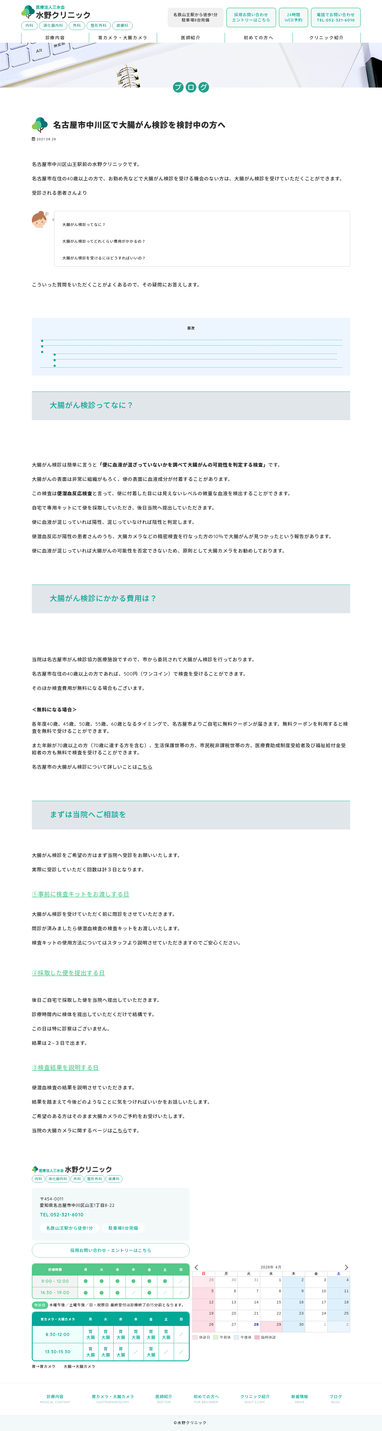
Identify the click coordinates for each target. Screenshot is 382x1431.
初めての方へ (259, 37)
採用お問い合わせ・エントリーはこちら (110, 1250)
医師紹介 (191, 37)
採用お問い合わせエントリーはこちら (251, 17)
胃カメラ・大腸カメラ (123, 37)
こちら (145, 767)
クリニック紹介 (326, 37)
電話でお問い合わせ (336, 17)
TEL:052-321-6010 (62, 1215)
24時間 (293, 17)
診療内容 (55, 37)
